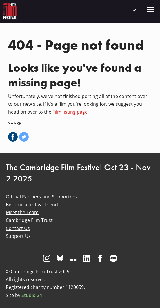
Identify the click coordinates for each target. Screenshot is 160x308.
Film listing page (70, 112)
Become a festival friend (32, 204)
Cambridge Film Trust (29, 220)
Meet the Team (22, 212)
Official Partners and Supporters (41, 197)
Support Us (18, 236)
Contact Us (18, 228)
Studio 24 (31, 295)
